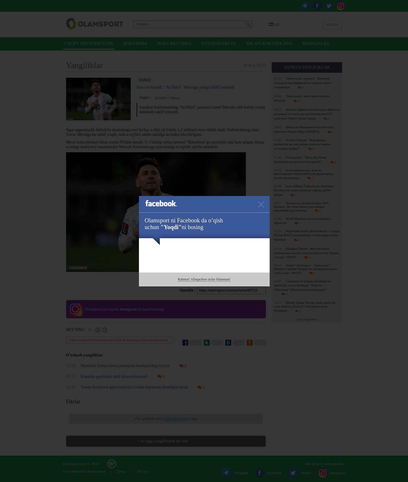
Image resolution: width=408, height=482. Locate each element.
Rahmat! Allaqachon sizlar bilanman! (204, 279)
